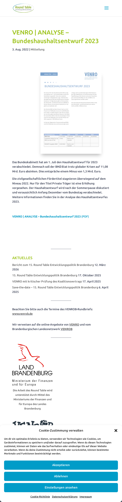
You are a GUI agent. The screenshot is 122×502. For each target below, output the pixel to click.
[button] (116, 430)
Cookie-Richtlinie (40, 496)
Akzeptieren (61, 465)
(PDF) (50, 216)
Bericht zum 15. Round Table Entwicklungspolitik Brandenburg (53, 265)
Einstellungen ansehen (61, 487)
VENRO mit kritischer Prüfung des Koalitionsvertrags (47, 281)
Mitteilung (37, 49)
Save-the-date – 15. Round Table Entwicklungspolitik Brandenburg (55, 287)
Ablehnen (61, 476)
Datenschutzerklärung (65, 496)
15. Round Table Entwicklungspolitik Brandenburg (44, 275)
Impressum (86, 496)
